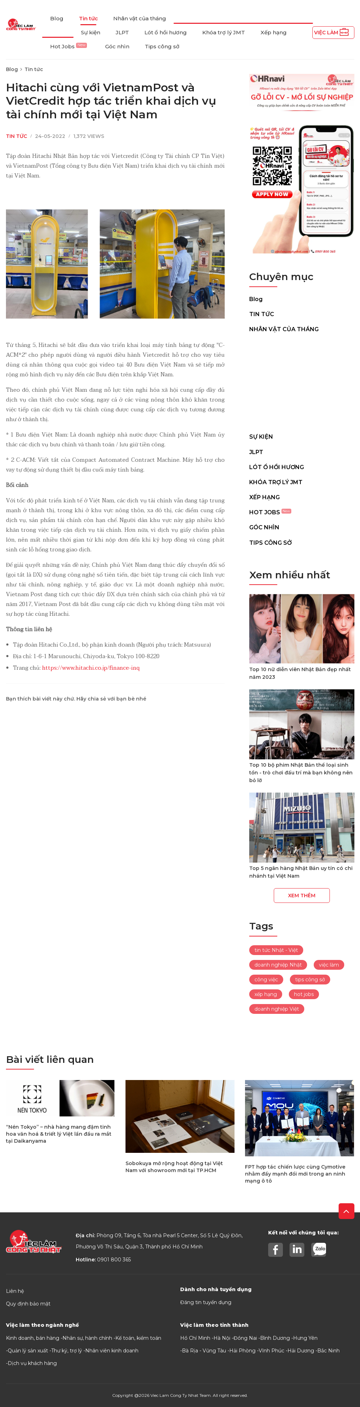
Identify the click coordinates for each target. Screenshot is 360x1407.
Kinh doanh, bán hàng (32, 1338)
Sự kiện (90, 32)
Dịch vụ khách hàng (32, 1363)
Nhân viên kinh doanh (111, 1350)
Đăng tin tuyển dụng (205, 1302)
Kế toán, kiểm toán (138, 1338)
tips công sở (310, 979)
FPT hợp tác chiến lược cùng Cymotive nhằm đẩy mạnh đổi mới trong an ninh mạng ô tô (295, 1174)
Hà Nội (221, 1338)
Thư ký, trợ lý (66, 1350)
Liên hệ (15, 1291)
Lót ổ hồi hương (165, 32)
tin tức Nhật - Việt (276, 950)
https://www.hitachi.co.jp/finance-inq (91, 668)
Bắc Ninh (328, 1350)
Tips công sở (162, 46)
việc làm (329, 965)
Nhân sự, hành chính (87, 1338)
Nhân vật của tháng (139, 18)
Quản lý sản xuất (28, 1350)
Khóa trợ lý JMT (223, 32)
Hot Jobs (68, 46)
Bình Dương (275, 1338)
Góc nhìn (117, 46)
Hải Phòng (242, 1350)
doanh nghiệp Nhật (278, 965)
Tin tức (88, 18)
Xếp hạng (273, 32)
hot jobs (304, 994)
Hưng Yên (305, 1338)
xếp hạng (265, 994)
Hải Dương (300, 1350)
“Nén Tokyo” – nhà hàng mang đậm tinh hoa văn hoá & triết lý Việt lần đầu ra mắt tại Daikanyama (58, 1134)
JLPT (122, 32)
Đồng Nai (245, 1338)
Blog (56, 18)
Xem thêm (301, 895)
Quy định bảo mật (28, 1304)
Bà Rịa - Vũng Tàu (204, 1350)
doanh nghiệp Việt (276, 1009)
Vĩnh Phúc (271, 1350)
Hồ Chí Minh (195, 1338)
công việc (266, 979)
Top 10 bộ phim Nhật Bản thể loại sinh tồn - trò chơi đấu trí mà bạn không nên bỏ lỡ (301, 772)
